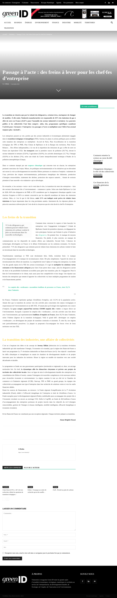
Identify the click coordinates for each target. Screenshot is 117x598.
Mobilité (78, 22)
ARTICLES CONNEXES (12, 468)
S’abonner (25, 3)
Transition (9, 28)
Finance (55, 22)
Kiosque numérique (91, 596)
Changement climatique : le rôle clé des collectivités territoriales (103, 171)
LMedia (7, 84)
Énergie (28, 22)
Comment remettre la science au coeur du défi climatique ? (102, 158)
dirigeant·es (43, 235)
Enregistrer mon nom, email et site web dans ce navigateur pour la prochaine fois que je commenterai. (37, 553)
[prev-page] (4, 499)
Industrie (66, 22)
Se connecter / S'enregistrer (11, 3)
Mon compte (80, 3)
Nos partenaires (68, 3)
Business (18, 22)
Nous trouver (35, 3)
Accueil (7, 22)
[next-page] (7, 499)
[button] (111, 23)
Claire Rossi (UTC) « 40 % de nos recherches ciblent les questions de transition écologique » (13, 492)
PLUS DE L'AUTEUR (31, 468)
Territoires (90, 22)
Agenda (58, 3)
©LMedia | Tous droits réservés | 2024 (13, 596)
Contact (108, 596)
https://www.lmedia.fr (23, 452)
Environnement (42, 22)
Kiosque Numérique (47, 3)
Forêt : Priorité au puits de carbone (63, 490)
